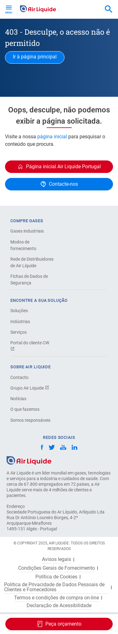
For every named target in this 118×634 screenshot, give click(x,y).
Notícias (18, 398)
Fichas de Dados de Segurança (29, 279)
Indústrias (20, 321)
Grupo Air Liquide (29, 388)
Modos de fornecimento (23, 245)
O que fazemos (24, 409)
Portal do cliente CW (29, 345)
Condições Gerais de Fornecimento (56, 568)
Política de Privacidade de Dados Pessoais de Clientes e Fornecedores (54, 587)
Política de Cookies (56, 576)
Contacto (19, 377)
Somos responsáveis (30, 420)
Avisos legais (56, 559)
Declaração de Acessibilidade (59, 605)
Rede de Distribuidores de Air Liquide (32, 262)
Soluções (19, 310)
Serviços (18, 332)
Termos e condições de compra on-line (56, 597)
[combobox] (108, 9)
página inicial (52, 137)
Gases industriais (27, 231)
